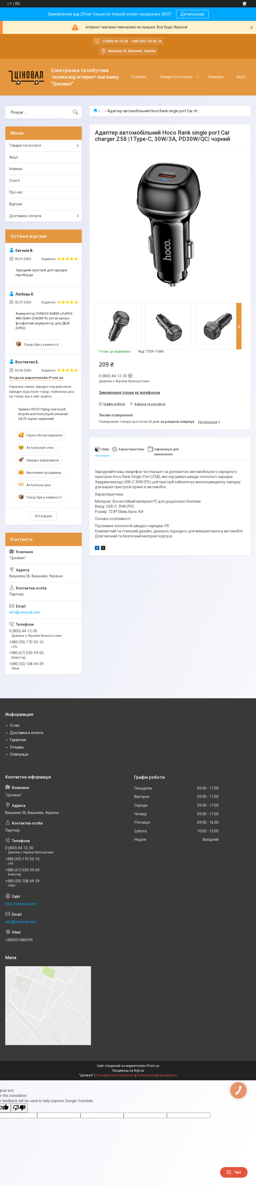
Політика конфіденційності (157, 1075)
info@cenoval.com (24, 612)
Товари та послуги (176, 77)
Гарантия (18, 740)
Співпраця (19, 754)
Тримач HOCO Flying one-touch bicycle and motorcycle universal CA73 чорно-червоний (43, 414)
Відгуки (15, 204)
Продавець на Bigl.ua (128, 1070)
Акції (241, 77)
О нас (15, 725)
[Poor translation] (19, 1108)
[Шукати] (75, 112)
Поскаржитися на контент (115, 1075)
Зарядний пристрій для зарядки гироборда (41, 272)
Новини (15, 169)
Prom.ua (153, 1066)
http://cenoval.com (21, 904)
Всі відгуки (43, 516)
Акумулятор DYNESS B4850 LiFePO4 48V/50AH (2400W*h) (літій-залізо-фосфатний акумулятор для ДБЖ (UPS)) (44, 321)
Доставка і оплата (25, 216)
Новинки (215, 77)
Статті (14, 181)
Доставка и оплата (26, 733)
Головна (138, 77)
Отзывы (17, 747)
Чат (233, 1172)
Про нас (16, 192)
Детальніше (192, 14)
